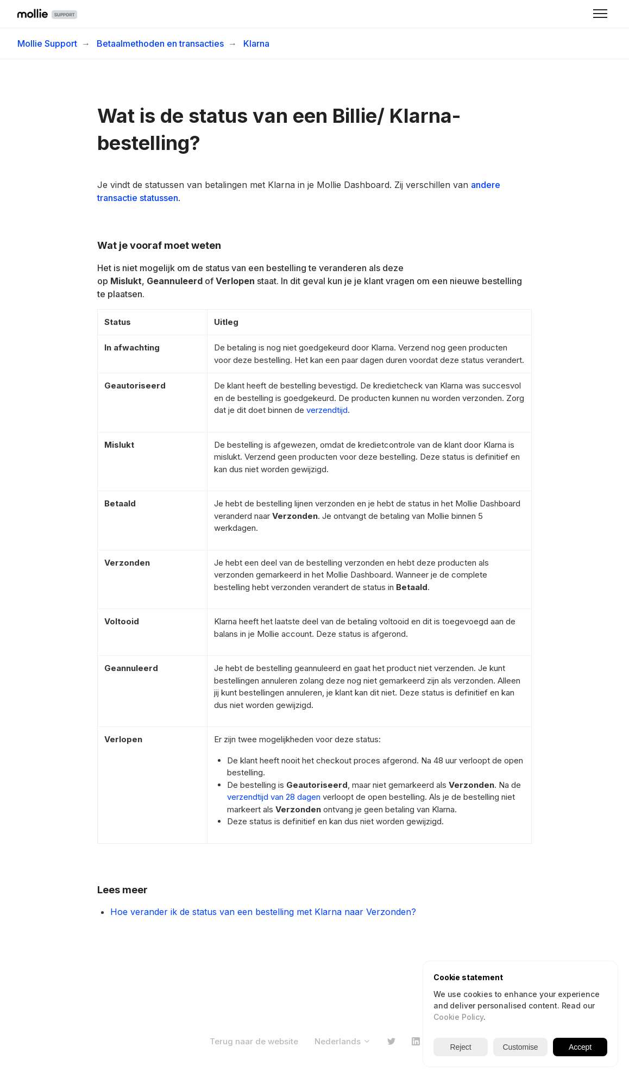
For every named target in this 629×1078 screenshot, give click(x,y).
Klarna (256, 43)
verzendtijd (327, 410)
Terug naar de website (254, 1041)
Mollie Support (47, 43)
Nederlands (342, 1041)
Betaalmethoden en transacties (160, 43)
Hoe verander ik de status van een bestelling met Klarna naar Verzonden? (263, 911)
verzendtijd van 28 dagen (273, 797)
